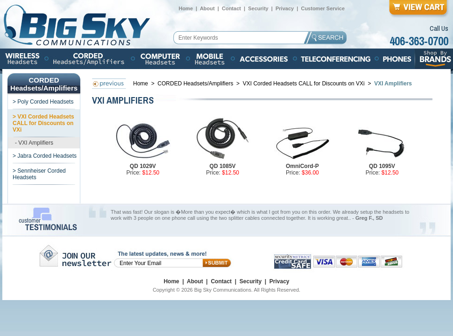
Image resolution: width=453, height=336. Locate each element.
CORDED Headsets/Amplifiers (195, 83)
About (207, 8)
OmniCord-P (302, 166)
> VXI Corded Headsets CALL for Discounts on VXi (43, 123)
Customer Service (323, 8)
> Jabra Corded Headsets (45, 156)
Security (258, 8)
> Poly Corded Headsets (43, 101)
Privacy (285, 8)
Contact (231, 8)
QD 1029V (143, 166)
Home (185, 8)
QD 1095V (382, 166)
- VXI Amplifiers (34, 143)
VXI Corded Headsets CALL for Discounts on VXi (304, 83)
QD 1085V (223, 166)
